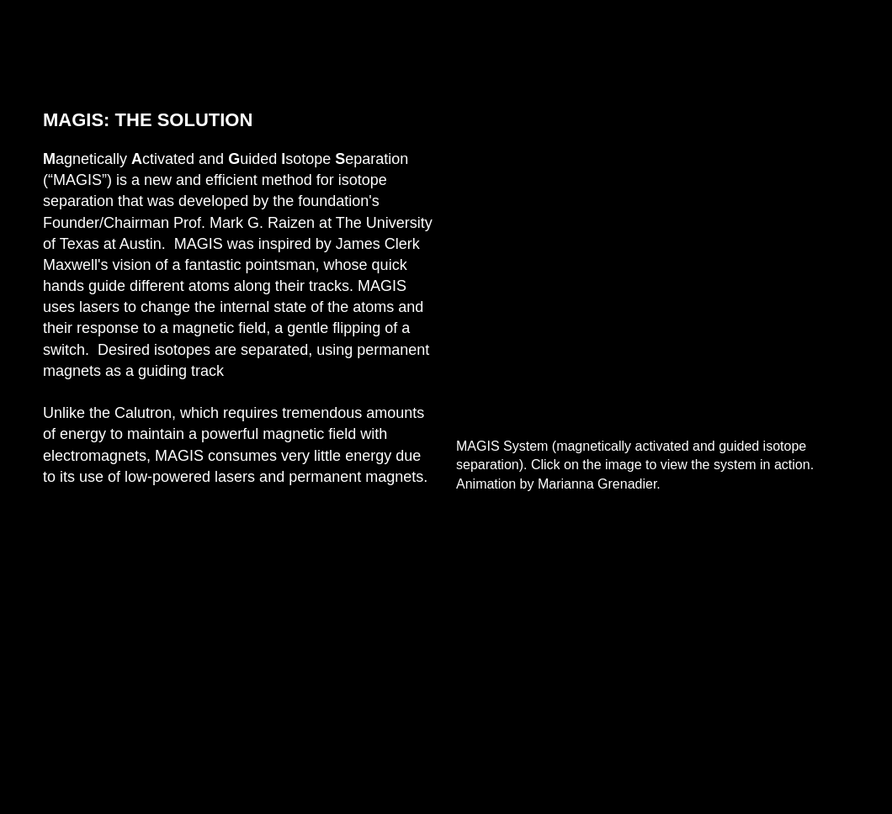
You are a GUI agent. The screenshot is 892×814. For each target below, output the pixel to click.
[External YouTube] (653, 263)
